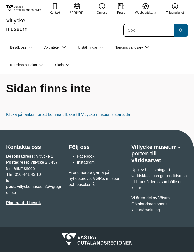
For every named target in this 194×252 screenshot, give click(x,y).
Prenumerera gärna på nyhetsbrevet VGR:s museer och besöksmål (94, 178)
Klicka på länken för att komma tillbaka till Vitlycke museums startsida (68, 114)
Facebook (85, 156)
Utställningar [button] (90, 47)
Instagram (86, 162)
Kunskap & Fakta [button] (26, 65)
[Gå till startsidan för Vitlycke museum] (26, 18)
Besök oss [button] (21, 47)
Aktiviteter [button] (55, 47)
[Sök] (148, 30)
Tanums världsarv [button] (132, 47)
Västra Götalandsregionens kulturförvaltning (150, 204)
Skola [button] (62, 65)
